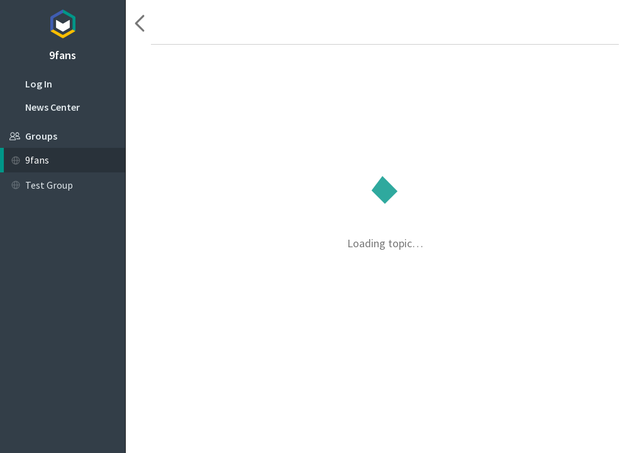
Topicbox (62, 22)
